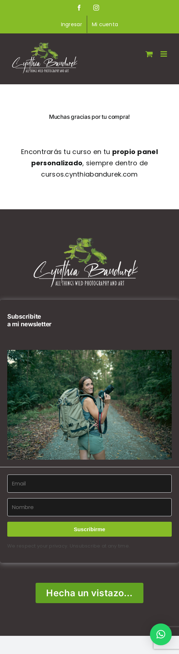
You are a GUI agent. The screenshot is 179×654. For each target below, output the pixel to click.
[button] (89, 405)
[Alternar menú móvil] (164, 54)
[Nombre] (89, 507)
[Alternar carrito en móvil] (149, 54)
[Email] (89, 484)
